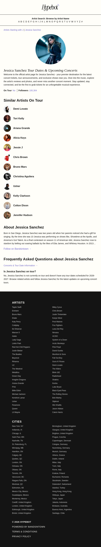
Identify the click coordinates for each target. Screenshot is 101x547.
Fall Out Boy (57, 358)
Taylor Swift (16, 307)
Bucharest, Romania (60, 477)
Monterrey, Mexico (19, 499)
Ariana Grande (18, 383)
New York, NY (17, 426)
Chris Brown (57, 311)
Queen (15, 409)
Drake (14, 318)
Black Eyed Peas (59, 390)
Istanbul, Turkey (58, 488)
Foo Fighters (57, 325)
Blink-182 (56, 372)
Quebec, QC (17, 459)
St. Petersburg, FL (19, 444)
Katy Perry (16, 322)
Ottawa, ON (17, 470)
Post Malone (57, 322)
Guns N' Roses (58, 361)
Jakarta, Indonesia (59, 502)
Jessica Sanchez (33, 30)
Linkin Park (16, 343)
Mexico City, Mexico (20, 491)
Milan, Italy (56, 462)
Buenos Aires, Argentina (62, 509)
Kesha (55, 383)
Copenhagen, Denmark (61, 441)
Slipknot (55, 401)
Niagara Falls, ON (19, 480)
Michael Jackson (19, 394)
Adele (14, 336)
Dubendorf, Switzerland (61, 484)
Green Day (16, 376)
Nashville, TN (17, 441)
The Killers (56, 369)
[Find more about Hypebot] (50, 7)
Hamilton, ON (17, 451)
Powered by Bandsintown (28, 527)
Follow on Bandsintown (17, 249)
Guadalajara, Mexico (20, 495)
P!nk (14, 387)
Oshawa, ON (17, 466)
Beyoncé (15, 358)
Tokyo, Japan (57, 499)
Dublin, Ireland (58, 459)
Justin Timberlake (59, 314)
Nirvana (55, 332)
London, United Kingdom (22, 506)
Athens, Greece (58, 455)
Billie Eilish (16, 390)
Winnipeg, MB (17, 448)
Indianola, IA (17, 430)
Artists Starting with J (14, 30)
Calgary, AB (16, 455)
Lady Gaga (16, 340)
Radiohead (56, 376)
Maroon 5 (16, 332)
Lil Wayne (16, 412)
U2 (13, 365)
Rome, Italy (57, 470)
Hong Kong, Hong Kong (62, 491)
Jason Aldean (57, 409)
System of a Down (59, 340)
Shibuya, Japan (58, 495)
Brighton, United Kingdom (62, 433)
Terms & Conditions (24, 531)
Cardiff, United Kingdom (21, 502)
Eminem (15, 311)
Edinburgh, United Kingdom (23, 509)
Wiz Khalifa (56, 405)
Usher (14, 401)
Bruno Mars (16, 314)
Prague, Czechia (59, 437)
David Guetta (57, 351)
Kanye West (57, 318)
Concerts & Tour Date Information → (21, 265)
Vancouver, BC (18, 477)
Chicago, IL (16, 433)
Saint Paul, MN (18, 437)
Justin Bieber (17, 351)
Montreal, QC (17, 484)
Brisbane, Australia (59, 506)
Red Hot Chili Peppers (21, 347)
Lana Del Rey (57, 329)
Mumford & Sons (59, 354)
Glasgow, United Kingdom (62, 430)
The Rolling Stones (60, 394)
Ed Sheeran (17, 329)
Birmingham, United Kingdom (64, 426)
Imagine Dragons (19, 380)
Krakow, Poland (58, 473)
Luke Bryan (57, 387)
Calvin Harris (57, 412)
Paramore (16, 405)
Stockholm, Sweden (60, 480)
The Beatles (17, 354)
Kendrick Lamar (18, 398)
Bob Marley (57, 398)
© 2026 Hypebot (21, 522)
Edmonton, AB (18, 488)
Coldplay (15, 325)
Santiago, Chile (58, 513)
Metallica (15, 372)
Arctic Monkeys (58, 343)
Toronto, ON (17, 473)
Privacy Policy (21, 536)
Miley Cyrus (57, 307)
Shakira (55, 380)
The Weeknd (17, 369)
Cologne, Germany (60, 444)
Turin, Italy (56, 466)
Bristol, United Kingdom (21, 513)
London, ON (17, 462)
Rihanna (15, 361)
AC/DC (55, 336)
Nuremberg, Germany (61, 448)
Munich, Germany (59, 451)
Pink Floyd (56, 347)
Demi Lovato (57, 365)
